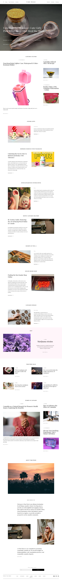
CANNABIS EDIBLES (31, 305)
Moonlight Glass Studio (7, 40)
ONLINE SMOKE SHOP (31, 271)
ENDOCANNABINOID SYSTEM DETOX (31, 183)
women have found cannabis (8, 440)
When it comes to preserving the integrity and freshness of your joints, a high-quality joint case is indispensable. (20, 109)
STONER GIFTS (31, 121)
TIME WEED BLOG (31, 364)
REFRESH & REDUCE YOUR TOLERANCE (31, 149)
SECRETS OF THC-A (31, 246)
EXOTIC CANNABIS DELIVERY (31, 216)
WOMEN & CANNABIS (31, 400)
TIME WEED (31, 2)
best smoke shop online (20, 282)
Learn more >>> (11, 173)
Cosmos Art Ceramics (37, 195)
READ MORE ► (45, 391)
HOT (31, 330)
